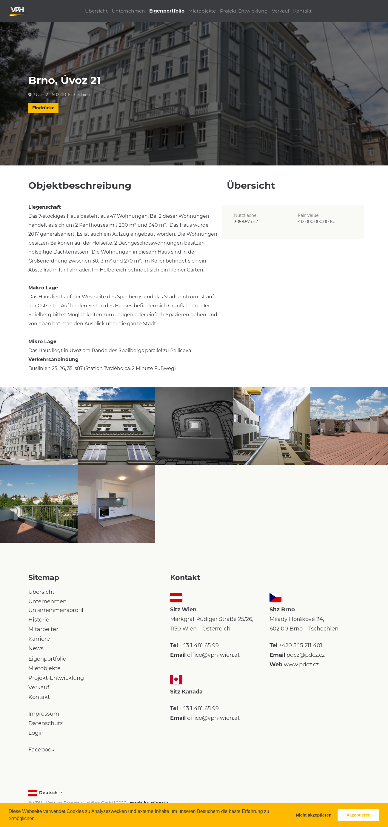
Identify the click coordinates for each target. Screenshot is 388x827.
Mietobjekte (202, 11)
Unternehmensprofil (55, 610)
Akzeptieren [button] (358, 815)
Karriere (39, 639)
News (36, 648)
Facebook (41, 749)
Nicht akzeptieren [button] (313, 815)
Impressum (43, 714)
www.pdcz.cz (301, 664)
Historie (38, 619)
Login (36, 733)
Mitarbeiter (43, 629)
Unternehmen (122, 11)
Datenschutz (45, 723)
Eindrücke (43, 108)
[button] (38, 819)
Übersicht (87, 11)
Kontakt (311, 11)
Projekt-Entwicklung (247, 11)
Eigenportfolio (163, 11)
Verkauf (286, 11)
